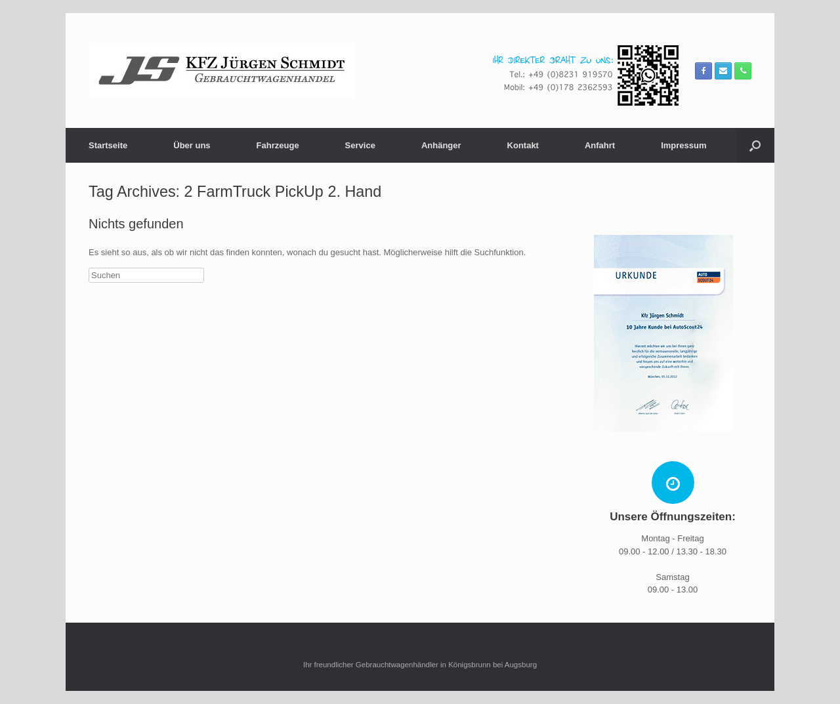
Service (360, 145)
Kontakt (523, 145)
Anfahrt (600, 145)
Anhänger (441, 145)
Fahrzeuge (278, 145)
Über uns (191, 145)
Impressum (683, 145)
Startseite (108, 145)
